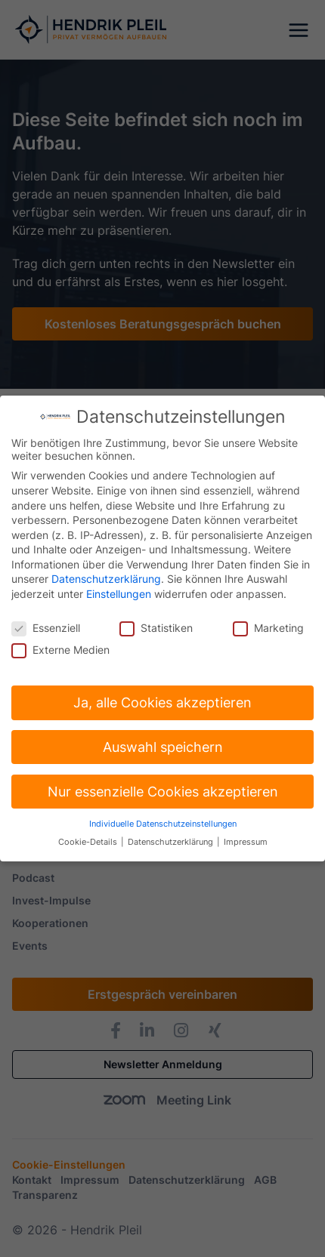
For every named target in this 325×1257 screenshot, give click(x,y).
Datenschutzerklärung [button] (171, 836)
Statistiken (156, 621)
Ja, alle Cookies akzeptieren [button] (162, 696)
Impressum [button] (246, 836)
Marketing (268, 621)
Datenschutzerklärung (106, 572)
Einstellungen (118, 587)
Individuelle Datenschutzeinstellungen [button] (163, 817)
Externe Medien (60, 643)
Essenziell (45, 621)
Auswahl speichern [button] (163, 741)
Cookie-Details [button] (88, 836)
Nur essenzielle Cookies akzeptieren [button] (163, 785)
